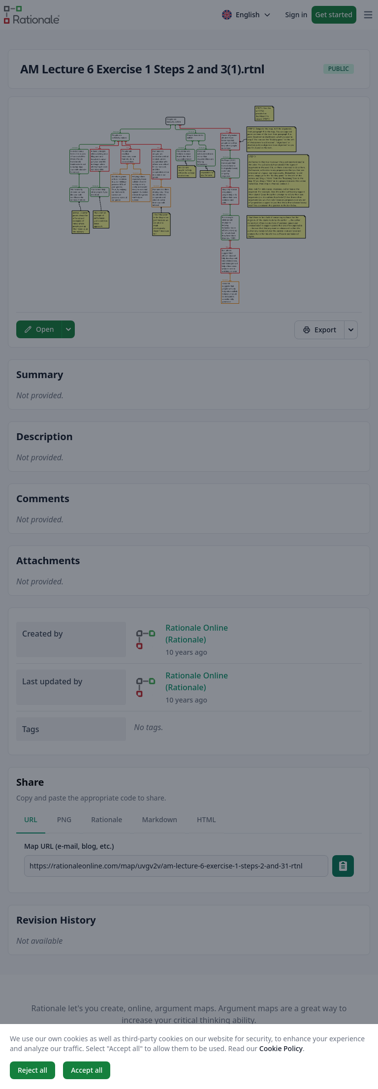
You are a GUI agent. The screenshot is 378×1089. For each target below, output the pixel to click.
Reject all (32, 1070)
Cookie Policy (281, 1048)
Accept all (86, 1070)
